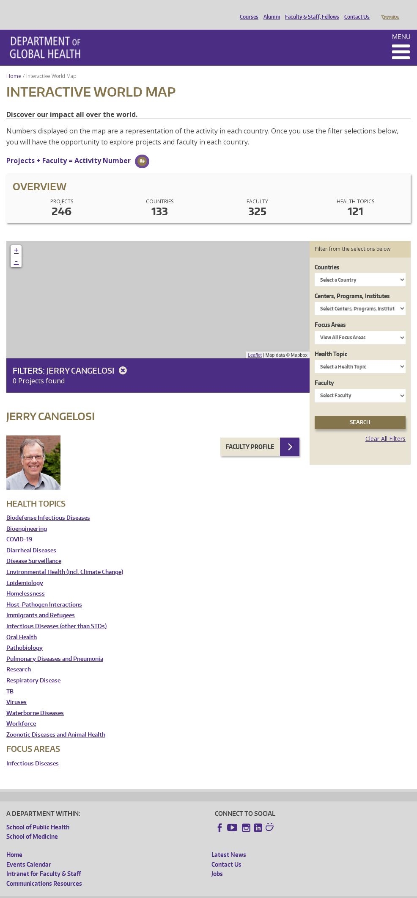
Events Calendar (28, 852)
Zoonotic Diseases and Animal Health (55, 723)
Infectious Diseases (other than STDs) (56, 614)
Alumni (269, 9)
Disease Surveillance (33, 549)
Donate (389, 9)
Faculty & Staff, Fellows (310, 9)
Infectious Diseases (32, 751)
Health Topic (331, 342)
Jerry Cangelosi (88, 358)
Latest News (228, 842)
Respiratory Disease (33, 668)
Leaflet (255, 343)
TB (10, 679)
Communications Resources (44, 871)
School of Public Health (37, 815)
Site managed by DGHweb (203, 891)
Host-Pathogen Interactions (44, 593)
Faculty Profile (250, 434)
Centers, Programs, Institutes (352, 284)
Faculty (324, 370)
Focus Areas (330, 312)
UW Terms (153, 891)
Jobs (217, 861)
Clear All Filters (385, 427)
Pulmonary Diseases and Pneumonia (54, 647)
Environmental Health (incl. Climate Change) (64, 560)
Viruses (16, 690)
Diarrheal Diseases (31, 538)
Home (13, 64)
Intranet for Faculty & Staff (43, 861)
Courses (247, 9)
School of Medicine (32, 824)
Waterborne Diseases (35, 701)
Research (18, 657)
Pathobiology (24, 636)
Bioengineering (26, 517)
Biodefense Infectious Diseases (48, 506)
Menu (401, 24)
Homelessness (25, 582)
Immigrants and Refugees (40, 603)
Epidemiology (24, 571)
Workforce (21, 712)
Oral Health (21, 625)
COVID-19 (19, 527)
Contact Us (355, 9)
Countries (327, 255)
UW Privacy (118, 891)
